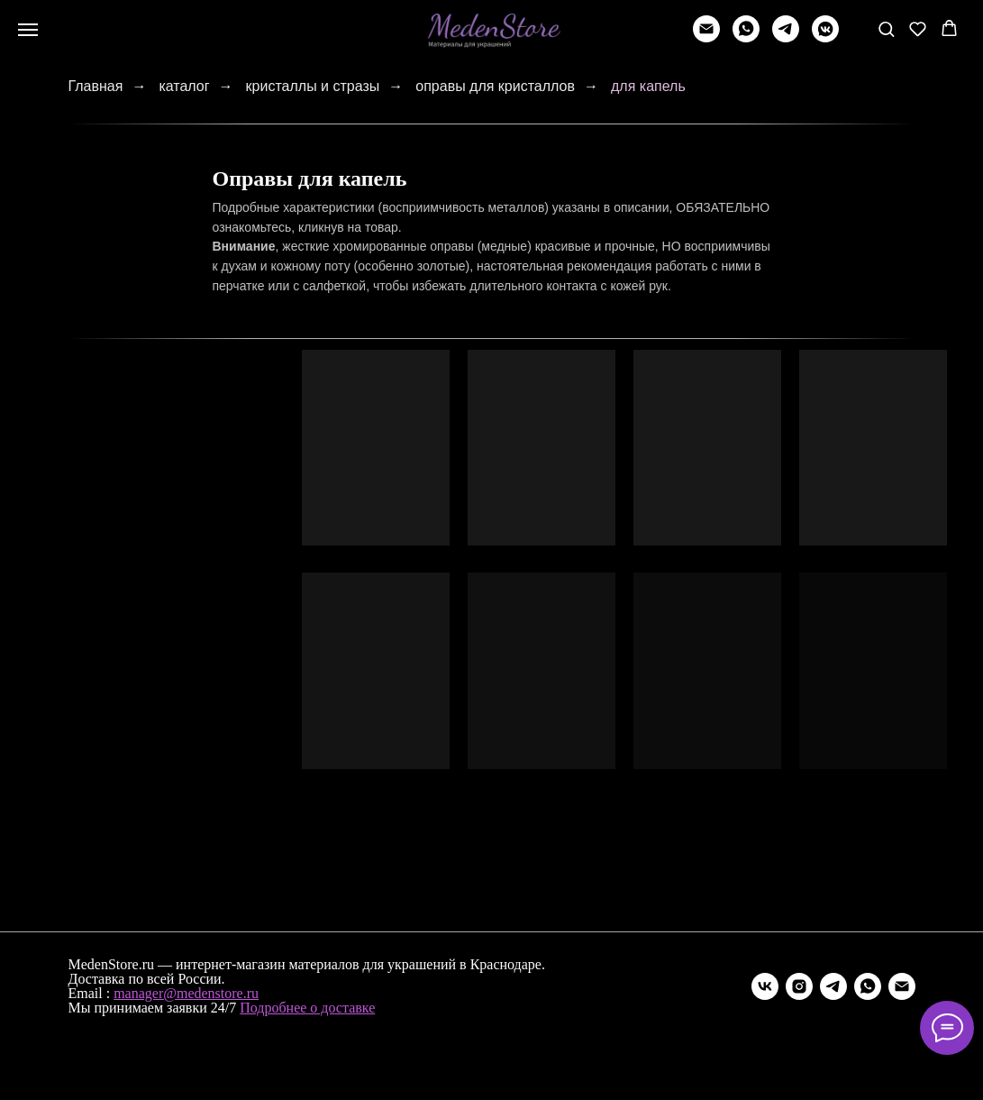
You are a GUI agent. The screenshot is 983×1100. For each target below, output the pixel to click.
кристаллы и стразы (313, 86)
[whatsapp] (746, 37)
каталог (184, 86)
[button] (886, 28)
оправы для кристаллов (495, 86)
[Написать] (706, 37)
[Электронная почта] (901, 986)
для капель (648, 86)
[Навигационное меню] (28, 29)
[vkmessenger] (825, 37)
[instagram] (799, 986)
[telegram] (785, 37)
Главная (95, 86)
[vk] (764, 986)
